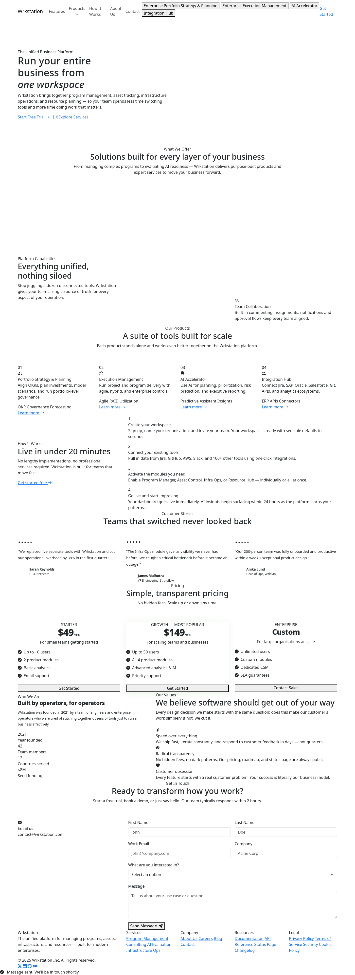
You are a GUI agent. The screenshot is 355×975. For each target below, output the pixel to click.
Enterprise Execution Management (255, 5)
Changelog (245, 950)
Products (77, 11)
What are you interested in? (153, 865)
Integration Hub (158, 13)
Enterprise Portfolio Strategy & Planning (181, 5)
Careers (205, 938)
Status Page (265, 944)
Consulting (136, 944)
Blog (218, 938)
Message (136, 886)
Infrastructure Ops (143, 950)
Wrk (30, 11)
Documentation (249, 938)
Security (310, 944)
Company (243, 843)
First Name (138, 822)
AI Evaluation (159, 944)
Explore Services (71, 117)
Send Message (146, 926)
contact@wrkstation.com (41, 834)
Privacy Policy (301, 938)
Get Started (326, 11)
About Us (115, 11)
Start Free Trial (34, 117)
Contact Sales (286, 687)
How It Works (95, 11)
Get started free (35, 482)
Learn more (31, 413)
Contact (132, 11)
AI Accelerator (305, 5)
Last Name (244, 822)
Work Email (138, 843)
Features (57, 11)
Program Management (147, 938)
